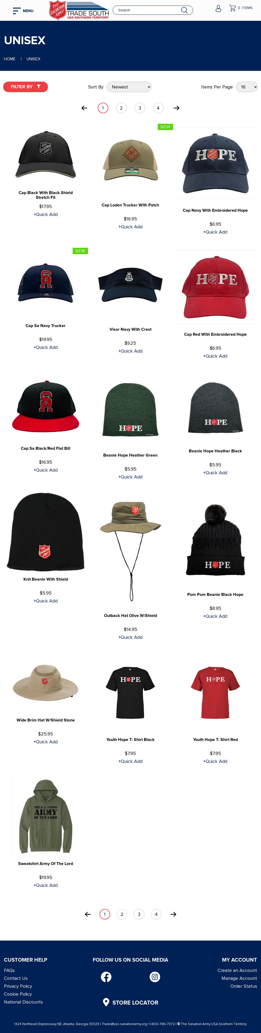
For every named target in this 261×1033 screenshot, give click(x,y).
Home (10, 59)
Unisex (33, 59)
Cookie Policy (18, 994)
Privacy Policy (18, 986)
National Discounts (23, 1002)
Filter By (26, 86)
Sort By (96, 87)
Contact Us (16, 978)
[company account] (218, 8)
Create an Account (237, 970)
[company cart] (241, 8)
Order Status (243, 986)
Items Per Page (217, 87)
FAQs (9, 970)
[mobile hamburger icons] (26, 10)
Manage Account (239, 978)
